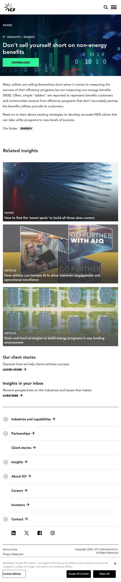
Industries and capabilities (33, 419)
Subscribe (13, 395)
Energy (26, 128)
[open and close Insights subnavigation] (5, 462)
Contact (19, 519)
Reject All (104, 574)
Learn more (14, 369)
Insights (19, 462)
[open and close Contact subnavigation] (5, 519)
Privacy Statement (13, 554)
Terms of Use (10, 549)
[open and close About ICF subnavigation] (5, 476)
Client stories (23, 448)
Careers (19, 490)
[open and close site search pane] (106, 7)
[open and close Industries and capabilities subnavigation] (5, 419)
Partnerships (23, 433)
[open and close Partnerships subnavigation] (5, 433)
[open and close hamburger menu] (114, 7)
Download (21, 62)
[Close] (115, 564)
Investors (20, 505)
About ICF (21, 476)
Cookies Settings (12, 574)
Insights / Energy (19, 37)
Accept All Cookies (79, 574)
